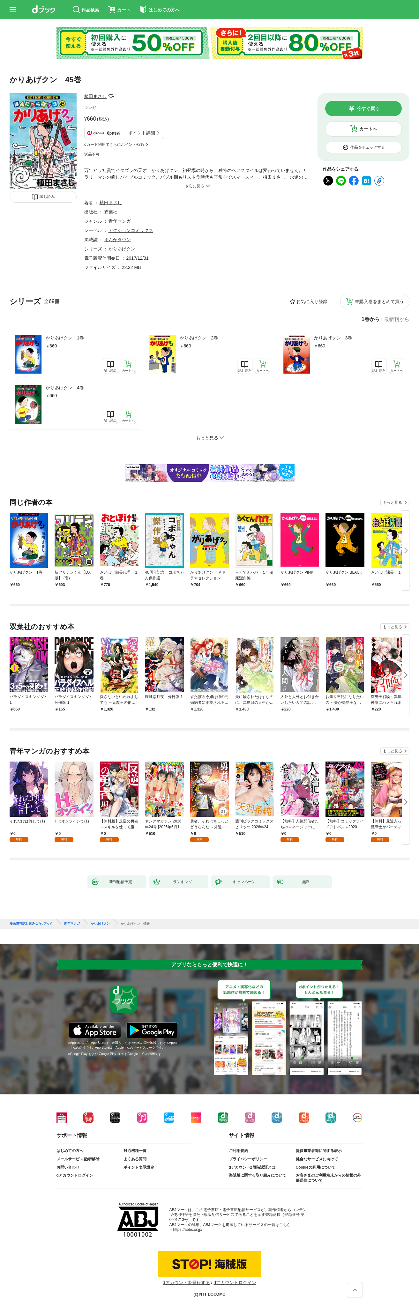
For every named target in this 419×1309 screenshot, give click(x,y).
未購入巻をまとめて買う (379, 301)
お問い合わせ (67, 1167)
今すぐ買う (368, 108)
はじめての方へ (69, 1151)
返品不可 (92, 154)
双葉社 (110, 211)
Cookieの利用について (315, 1167)
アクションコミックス (130, 230)
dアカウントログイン (74, 1175)
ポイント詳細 (141, 132)
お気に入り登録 (311, 301)
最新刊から (396, 319)
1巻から (371, 319)
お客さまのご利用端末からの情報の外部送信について (328, 1178)
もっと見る (392, 502)
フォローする (111, 96)
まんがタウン (117, 239)
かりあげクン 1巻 (65, 337)
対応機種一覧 (134, 1151)
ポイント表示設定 (138, 1167)
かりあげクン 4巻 (65, 387)
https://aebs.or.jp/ (187, 1229)
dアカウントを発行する (186, 1282)
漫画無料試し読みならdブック (31, 923)
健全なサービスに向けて (317, 1159)
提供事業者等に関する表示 (319, 1151)
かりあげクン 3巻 (333, 337)
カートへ (368, 128)
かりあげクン (121, 248)
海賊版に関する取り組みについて (257, 1175)
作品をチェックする (367, 147)
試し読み (47, 196)
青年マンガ (119, 221)
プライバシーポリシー (248, 1159)
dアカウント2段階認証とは (252, 1167)
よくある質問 (134, 1159)
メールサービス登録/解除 (78, 1159)
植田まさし (95, 96)
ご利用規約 (238, 1151)
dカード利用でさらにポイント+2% (114, 144)
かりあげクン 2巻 (199, 337)
